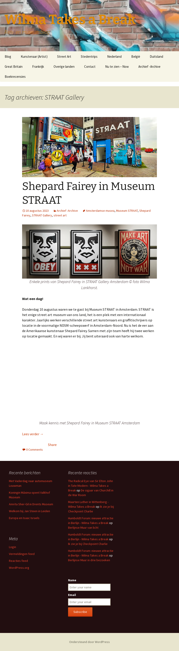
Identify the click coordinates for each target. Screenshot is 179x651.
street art (60, 215)
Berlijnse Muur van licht (83, 528)
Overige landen (64, 66)
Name (72, 580)
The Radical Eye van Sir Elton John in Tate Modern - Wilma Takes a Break (90, 485)
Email (72, 595)
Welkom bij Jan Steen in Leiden (29, 511)
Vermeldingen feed (22, 554)
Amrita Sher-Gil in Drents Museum (31, 504)
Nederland (114, 56)
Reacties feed (18, 561)
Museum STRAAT (127, 211)
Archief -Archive (149, 66)
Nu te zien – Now (117, 66)
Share (52, 444)
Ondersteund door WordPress (89, 642)
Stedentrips (89, 56)
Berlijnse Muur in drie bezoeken (89, 560)
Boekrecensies (15, 76)
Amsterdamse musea (100, 211)
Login (12, 547)
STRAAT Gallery (42, 215)
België (135, 56)
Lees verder (33, 434)
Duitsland (156, 56)
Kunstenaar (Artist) (34, 56)
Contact (90, 66)
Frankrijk (38, 66)
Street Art (64, 56)
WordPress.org (19, 568)
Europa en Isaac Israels (24, 518)
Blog (8, 56)
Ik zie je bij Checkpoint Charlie (88, 544)
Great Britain (14, 66)
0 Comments (34, 450)
